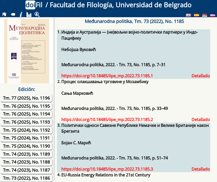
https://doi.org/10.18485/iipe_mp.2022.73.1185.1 (107, 76)
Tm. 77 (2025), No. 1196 (26, 98)
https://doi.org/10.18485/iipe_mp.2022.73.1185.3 (107, 169)
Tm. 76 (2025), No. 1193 (26, 122)
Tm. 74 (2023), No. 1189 (26, 154)
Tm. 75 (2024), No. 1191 (26, 138)
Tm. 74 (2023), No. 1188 (26, 162)
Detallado (201, 76)
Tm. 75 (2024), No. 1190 (26, 146)
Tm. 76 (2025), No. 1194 (26, 114)
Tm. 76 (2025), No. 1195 (26, 106)
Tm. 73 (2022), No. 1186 (26, 178)
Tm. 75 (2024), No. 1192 (26, 130)
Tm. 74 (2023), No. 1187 (26, 170)
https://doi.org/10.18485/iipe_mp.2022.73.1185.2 (107, 119)
